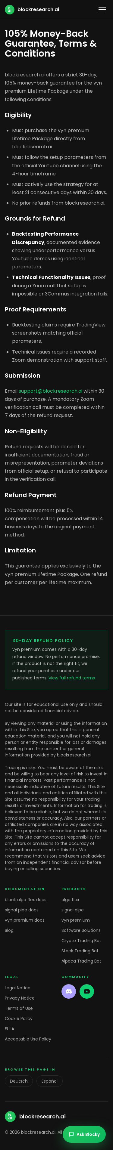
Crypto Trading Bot (81, 941)
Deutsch (19, 1081)
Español (50, 1081)
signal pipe (72, 910)
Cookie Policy (19, 1019)
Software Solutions (81, 930)
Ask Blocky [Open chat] (84, 1134)
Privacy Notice (20, 998)
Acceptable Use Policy (28, 1039)
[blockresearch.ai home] (32, 9)
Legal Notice (17, 988)
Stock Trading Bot (80, 951)
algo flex (70, 900)
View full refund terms (72, 678)
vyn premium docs (25, 920)
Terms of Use (19, 1008)
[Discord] (68, 991)
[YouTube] (87, 991)
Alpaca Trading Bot (81, 961)
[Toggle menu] (102, 10)
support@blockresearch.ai (50, 391)
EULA (9, 1029)
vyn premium (75, 920)
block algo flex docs (25, 900)
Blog (9, 930)
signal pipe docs (22, 910)
